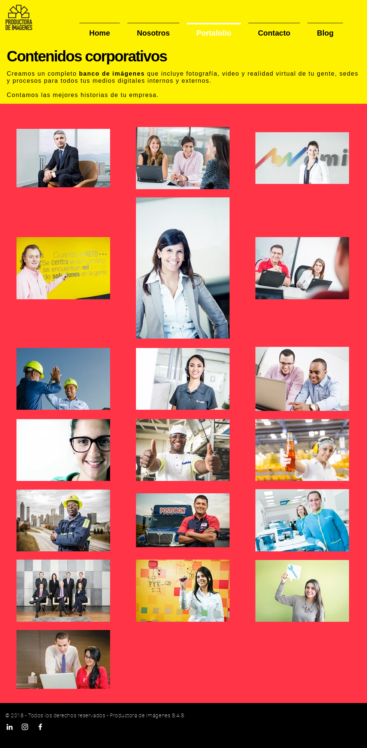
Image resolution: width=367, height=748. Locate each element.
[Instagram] (25, 727)
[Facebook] (40, 727)
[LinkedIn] (9, 727)
